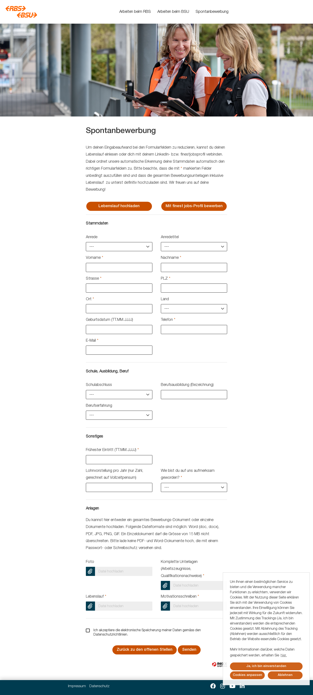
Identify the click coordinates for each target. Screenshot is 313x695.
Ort (90, 299)
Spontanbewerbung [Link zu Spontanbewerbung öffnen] (212, 12)
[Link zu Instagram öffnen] (222, 686)
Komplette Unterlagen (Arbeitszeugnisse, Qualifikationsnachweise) (182, 569)
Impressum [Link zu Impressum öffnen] (77, 686)
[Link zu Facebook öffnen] (213, 686)
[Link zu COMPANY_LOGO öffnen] (21, 11)
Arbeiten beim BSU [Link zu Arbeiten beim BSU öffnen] (173, 12)
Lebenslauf (96, 597)
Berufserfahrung (99, 406)
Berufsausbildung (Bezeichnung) (187, 385)
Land (165, 299)
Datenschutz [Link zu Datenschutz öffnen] (99, 686)
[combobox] (119, 246)
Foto (90, 562)
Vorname (94, 258)
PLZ (165, 279)
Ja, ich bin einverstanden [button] (266, 666)
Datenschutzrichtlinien (110, 635)
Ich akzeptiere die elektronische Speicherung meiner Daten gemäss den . (143, 632)
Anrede (91, 237)
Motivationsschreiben (180, 597)
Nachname (171, 258)
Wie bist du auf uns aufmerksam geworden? (188, 474)
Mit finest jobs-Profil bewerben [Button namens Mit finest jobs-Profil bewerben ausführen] (194, 206)
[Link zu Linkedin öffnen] (242, 686)
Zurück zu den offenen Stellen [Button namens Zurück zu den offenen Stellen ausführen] (144, 650)
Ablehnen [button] (285, 675)
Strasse (94, 279)
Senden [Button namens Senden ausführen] (189, 650)
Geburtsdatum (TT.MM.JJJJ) (109, 320)
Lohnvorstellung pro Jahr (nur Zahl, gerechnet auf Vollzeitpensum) (114, 474)
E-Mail (92, 341)
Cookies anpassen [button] (247, 675)
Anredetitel (170, 237)
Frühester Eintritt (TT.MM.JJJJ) (112, 450)
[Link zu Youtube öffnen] (232, 686)
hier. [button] (284, 655)
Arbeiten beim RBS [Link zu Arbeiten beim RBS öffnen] (135, 12)
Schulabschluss (99, 385)
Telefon (168, 320)
